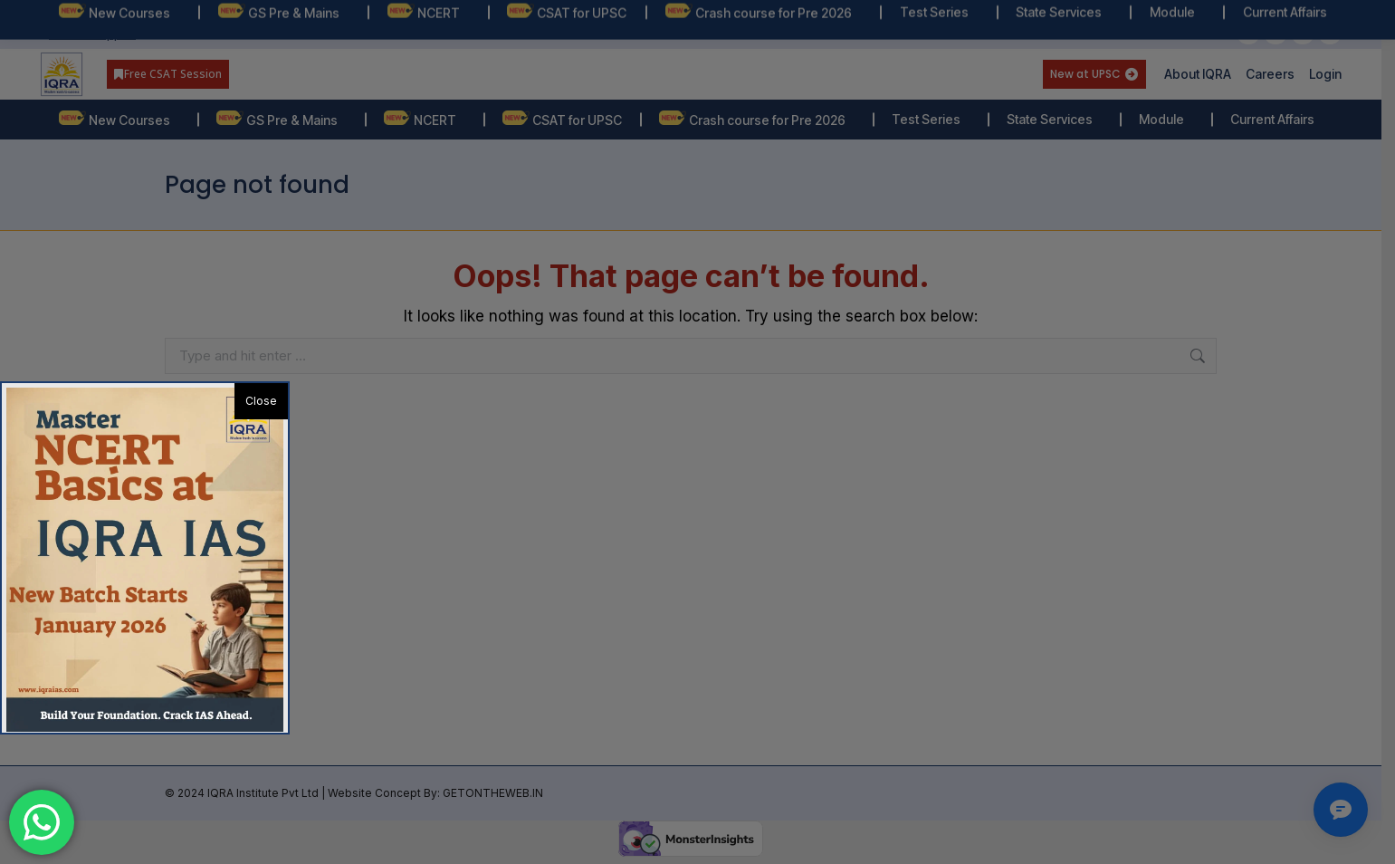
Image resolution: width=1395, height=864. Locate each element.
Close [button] (261, 401)
